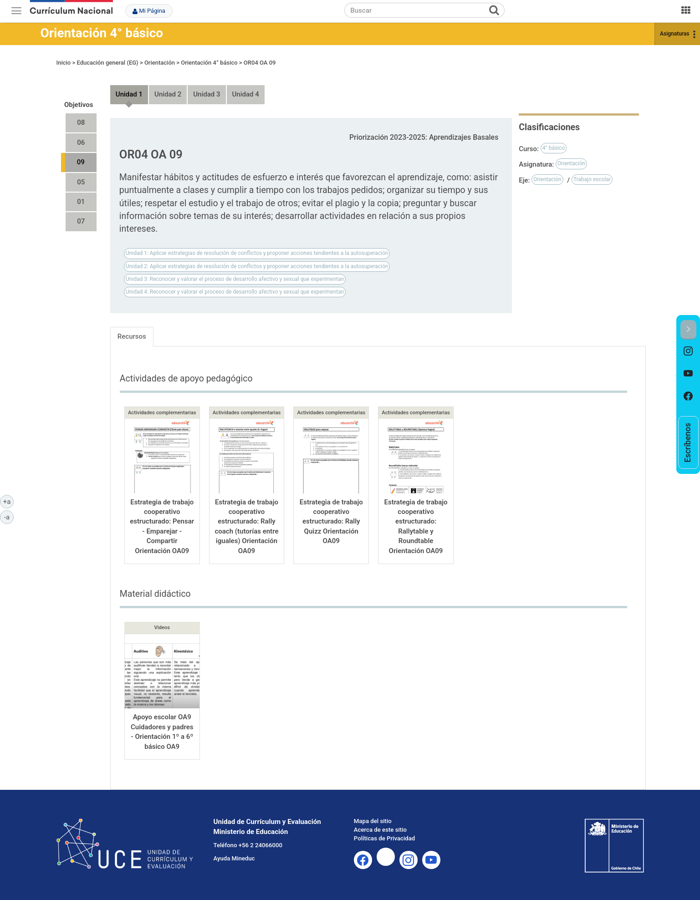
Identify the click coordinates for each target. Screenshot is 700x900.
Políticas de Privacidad (384, 838)
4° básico (553, 148)
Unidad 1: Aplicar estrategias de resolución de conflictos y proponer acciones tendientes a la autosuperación (257, 253)
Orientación (159, 62)
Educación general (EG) (107, 62)
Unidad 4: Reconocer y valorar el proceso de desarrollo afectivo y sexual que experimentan (235, 292)
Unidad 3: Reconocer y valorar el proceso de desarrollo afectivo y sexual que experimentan (235, 279)
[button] (688, 330)
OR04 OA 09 (260, 62)
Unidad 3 (206, 94)
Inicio (63, 62)
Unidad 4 (245, 94)
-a (9, 516)
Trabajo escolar (592, 179)
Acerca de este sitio (380, 829)
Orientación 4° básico (102, 33)
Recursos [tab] (132, 336)
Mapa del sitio (373, 821)
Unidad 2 (167, 94)
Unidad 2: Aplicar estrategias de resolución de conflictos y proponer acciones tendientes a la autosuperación (257, 266)
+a (8, 501)
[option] (688, 351)
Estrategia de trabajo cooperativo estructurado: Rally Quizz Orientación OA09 (331, 521)
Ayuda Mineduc (234, 858)
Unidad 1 (129, 94)
